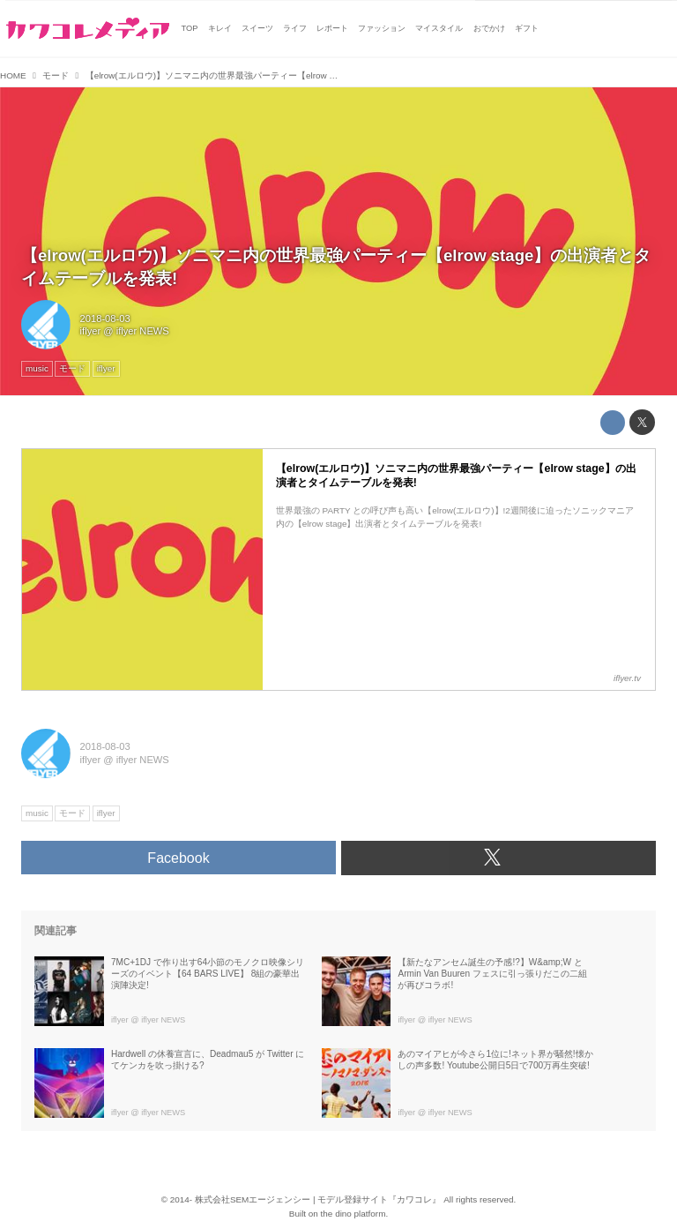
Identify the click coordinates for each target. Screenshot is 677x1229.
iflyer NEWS (142, 331)
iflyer (90, 331)
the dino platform (353, 1213)
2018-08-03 (105, 318)
